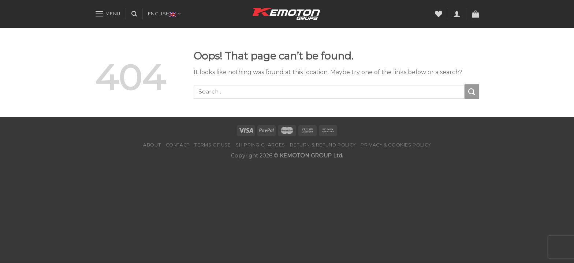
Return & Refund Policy (322, 145)
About (152, 145)
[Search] (134, 14)
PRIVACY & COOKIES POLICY (396, 145)
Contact (178, 145)
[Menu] (107, 14)
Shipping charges (260, 145)
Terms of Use (212, 145)
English (164, 14)
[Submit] (472, 91)
